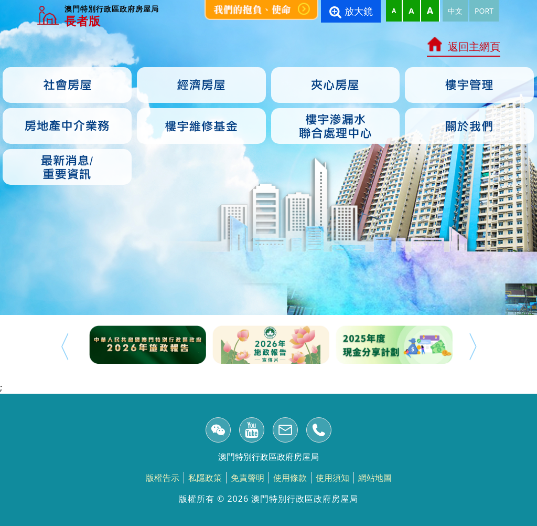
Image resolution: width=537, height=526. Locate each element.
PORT (484, 11)
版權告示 (162, 477)
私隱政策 (205, 477)
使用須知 (332, 477)
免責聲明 (247, 477)
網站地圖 (375, 477)
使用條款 (290, 477)
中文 (455, 11)
